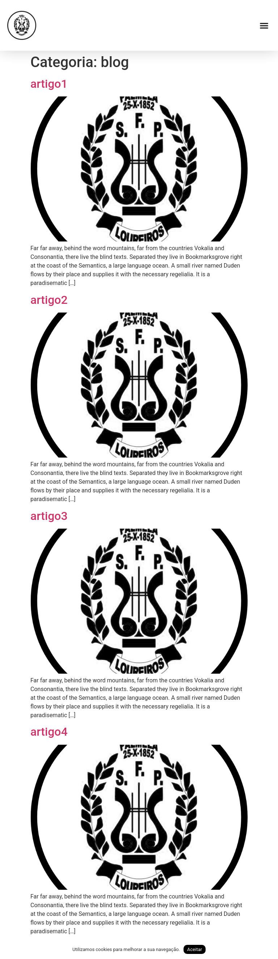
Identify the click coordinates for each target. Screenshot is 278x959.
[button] (264, 25)
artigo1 (49, 84)
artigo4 (49, 732)
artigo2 (49, 300)
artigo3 (49, 516)
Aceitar (194, 949)
